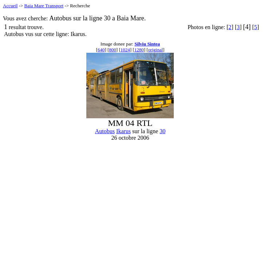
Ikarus (123, 131)
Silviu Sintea (147, 44)
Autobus (105, 131)
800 (112, 49)
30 (162, 131)
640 (101, 49)
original (155, 49)
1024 (125, 49)
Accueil (10, 5)
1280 (139, 49)
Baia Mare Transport (44, 5)
